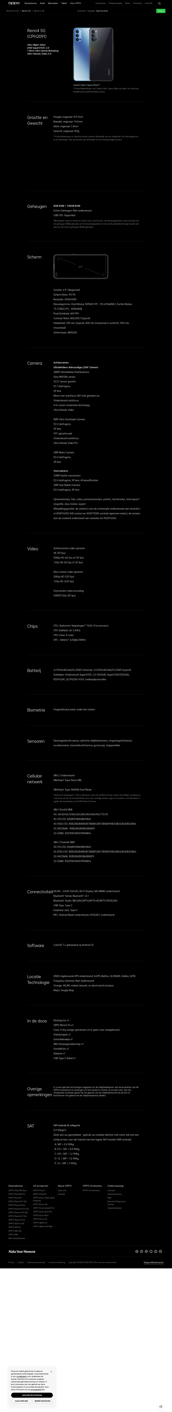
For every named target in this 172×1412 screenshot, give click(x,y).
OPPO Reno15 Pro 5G (18, 1209)
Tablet (64, 3)
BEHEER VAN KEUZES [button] (42, 1401)
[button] (51, 1371)
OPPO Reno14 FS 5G (18, 1212)
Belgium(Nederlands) (154, 1262)
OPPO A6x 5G (15, 1231)
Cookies (21, 1262)
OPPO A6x (13, 1235)
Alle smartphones (16, 1238)
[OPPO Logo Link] (14, 3)
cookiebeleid (21, 1376)
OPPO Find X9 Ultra (17, 1190)
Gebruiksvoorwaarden (36, 1262)
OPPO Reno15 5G (16, 1205)
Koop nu (160, 10)
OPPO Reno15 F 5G (17, 1201)
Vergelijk (91, 11)
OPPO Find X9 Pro (16, 1194)
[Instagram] (155, 1251)
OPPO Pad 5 (39, 1190)
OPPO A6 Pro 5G (16, 1224)
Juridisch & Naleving (57, 1262)
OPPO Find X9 (15, 1198)
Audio (42, 3)
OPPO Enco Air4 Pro (42, 1212)
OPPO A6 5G (14, 1227)
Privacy (11, 1262)
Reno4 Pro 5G (13, 11)
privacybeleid (36, 1390)
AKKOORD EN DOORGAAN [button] (32, 1395)
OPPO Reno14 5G (16, 1220)
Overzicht (81, 11)
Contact (111, 1190)
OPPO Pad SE (39, 1194)
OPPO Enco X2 (40, 1219)
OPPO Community (91, 1190)
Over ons (62, 1190)
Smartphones (31, 3)
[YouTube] (151, 1251)
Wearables (53, 3)
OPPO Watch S (40, 1223)
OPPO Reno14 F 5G (17, 1216)
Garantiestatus (115, 1194)
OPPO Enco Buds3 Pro (44, 1208)
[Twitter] (146, 1251)
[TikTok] (160, 1251)
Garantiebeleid (115, 1208)
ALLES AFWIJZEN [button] (21, 1401)
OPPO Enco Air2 (40, 1215)
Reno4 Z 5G (39, 11)
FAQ (109, 1198)
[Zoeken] (159, 3)
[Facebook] (136, 1251)
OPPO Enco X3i (40, 1204)
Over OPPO (75, 3)
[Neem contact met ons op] (161, 1406)
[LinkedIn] (141, 1251)
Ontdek (61, 1194)
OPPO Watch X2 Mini (43, 1226)
